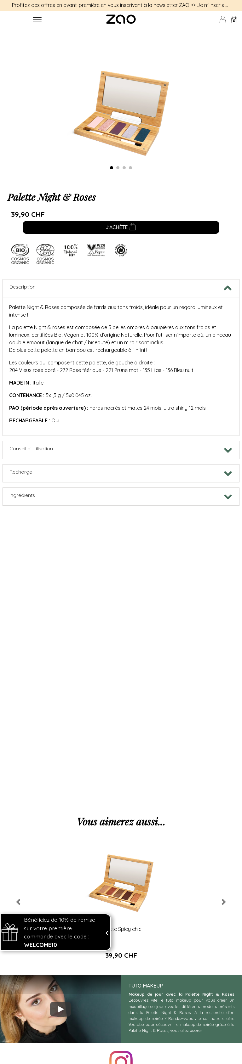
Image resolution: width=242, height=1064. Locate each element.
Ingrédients (22, 495)
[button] (18, 902)
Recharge (20, 472)
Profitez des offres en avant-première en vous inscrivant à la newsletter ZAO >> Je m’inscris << (121, 5)
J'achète (121, 228)
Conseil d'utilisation (31, 448)
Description (22, 287)
